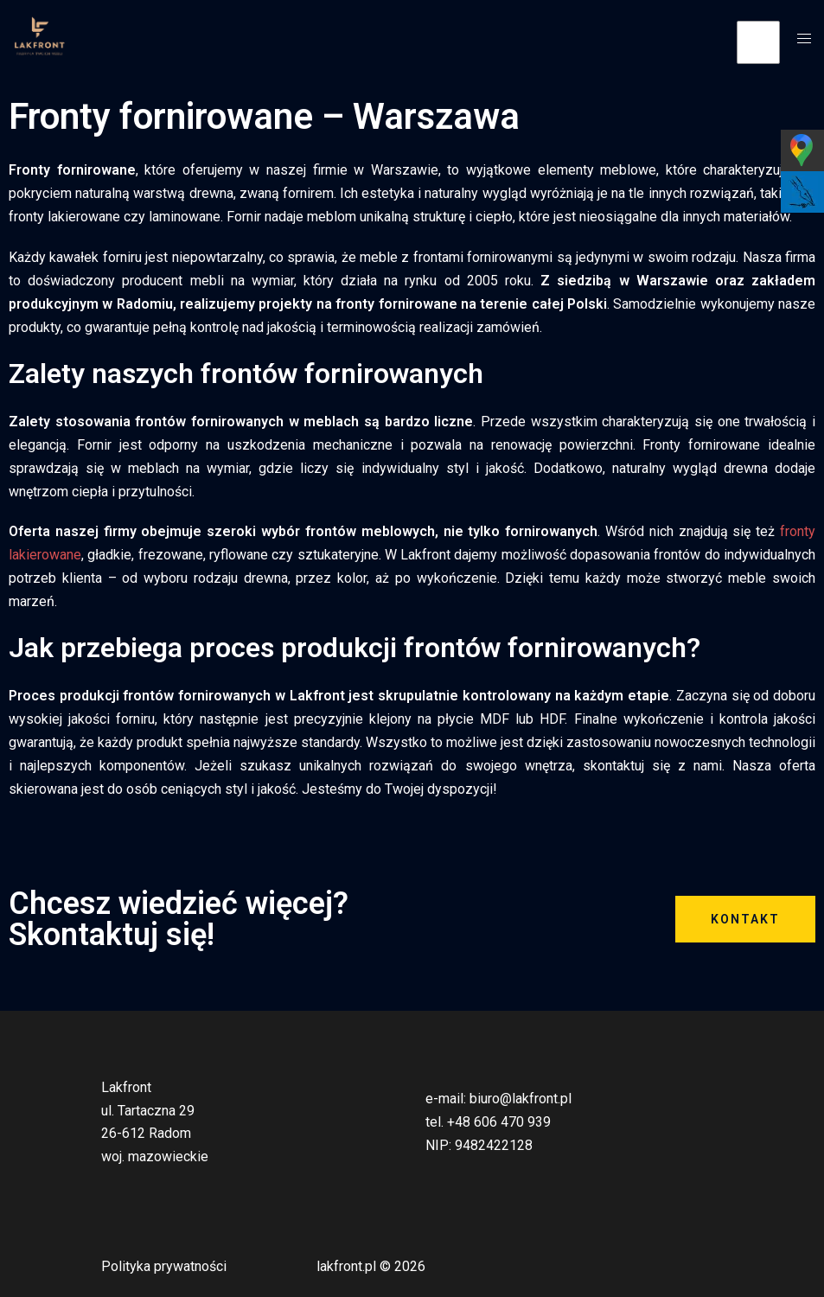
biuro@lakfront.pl (520, 1098)
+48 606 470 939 (499, 1122)
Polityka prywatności (164, 1266)
